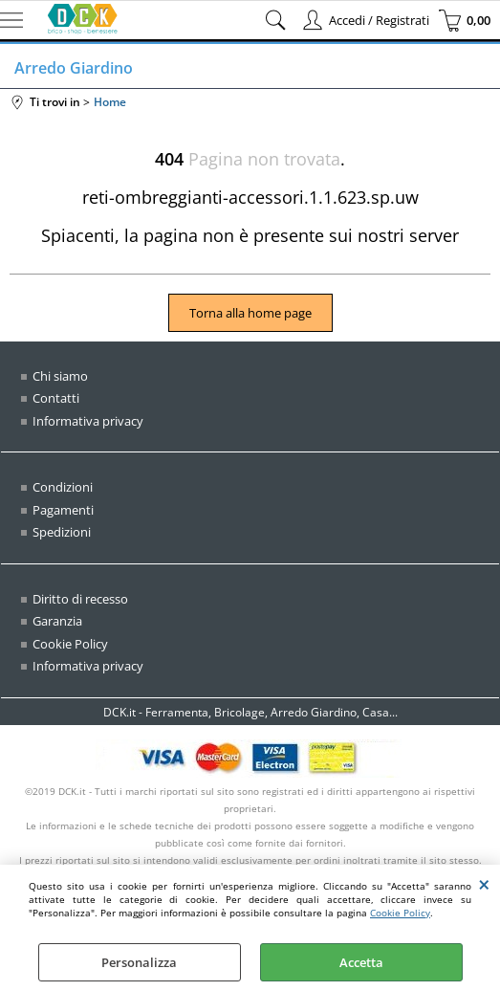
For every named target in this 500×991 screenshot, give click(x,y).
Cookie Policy (400, 912)
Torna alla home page (250, 312)
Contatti (56, 398)
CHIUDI (484, 883)
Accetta (361, 962)
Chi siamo (60, 376)
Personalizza (139, 962)
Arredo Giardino (73, 67)
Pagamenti (63, 509)
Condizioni (63, 487)
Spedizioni (62, 531)
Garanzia (57, 620)
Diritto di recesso (80, 598)
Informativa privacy (88, 420)
